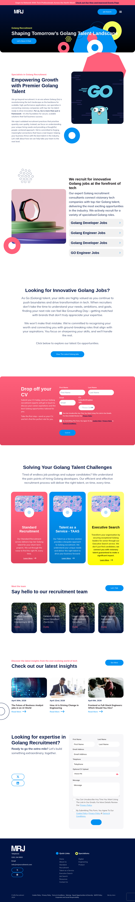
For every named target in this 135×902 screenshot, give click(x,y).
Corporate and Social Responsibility (67, 897)
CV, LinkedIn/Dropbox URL (86, 400)
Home (61, 859)
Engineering (83, 862)
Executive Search (66, 873)
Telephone (77, 759)
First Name (77, 739)
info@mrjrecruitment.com (21, 865)
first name (63, 387)
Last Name (102, 739)
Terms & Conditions (58, 895)
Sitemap (68, 895)
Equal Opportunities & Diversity (82, 895)
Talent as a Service (66, 870)
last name (92, 387)
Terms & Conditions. (69, 423)
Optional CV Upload (80, 769)
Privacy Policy (87, 416)
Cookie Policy (97, 421)
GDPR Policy (98, 895)
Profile (17, 627)
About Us (63, 862)
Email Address (78, 749)
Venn (113, 895)
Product (81, 865)
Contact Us (63, 882)
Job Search (63, 876)
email (61, 398)
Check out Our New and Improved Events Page (97, 2)
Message (76, 780)
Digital (81, 859)
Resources (63, 879)
